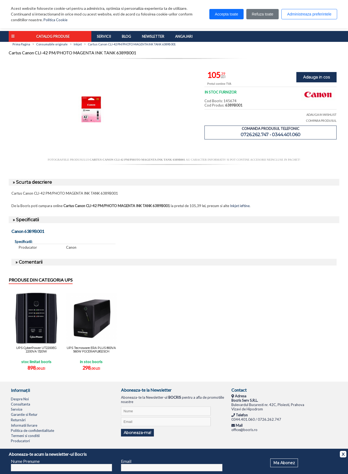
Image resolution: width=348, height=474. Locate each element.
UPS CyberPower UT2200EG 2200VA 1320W (36, 349)
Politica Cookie (55, 20)
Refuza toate (262, 14)
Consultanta (20, 404)
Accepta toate (226, 14)
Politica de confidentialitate (32, 430)
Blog (126, 36)
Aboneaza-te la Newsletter (146, 389)
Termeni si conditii (25, 436)
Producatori (20, 441)
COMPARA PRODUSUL (321, 120)
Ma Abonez (284, 462)
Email (126, 461)
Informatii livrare (24, 425)
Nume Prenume (25, 461)
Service (16, 409)
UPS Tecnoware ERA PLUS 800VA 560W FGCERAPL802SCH (91, 349)
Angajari (183, 36)
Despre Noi (20, 399)
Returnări (18, 420)
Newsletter (153, 36)
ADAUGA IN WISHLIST (321, 114)
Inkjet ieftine (240, 206)
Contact (239, 389)
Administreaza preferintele (309, 14)
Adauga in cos (316, 77)
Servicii (104, 36)
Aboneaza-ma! (137, 432)
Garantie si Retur (24, 414)
